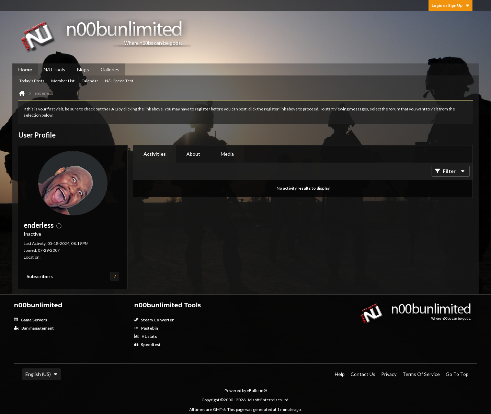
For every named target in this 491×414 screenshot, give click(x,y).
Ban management (34, 328)
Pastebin (146, 328)
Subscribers (39, 276)
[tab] (154, 154)
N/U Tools (54, 69)
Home (25, 69)
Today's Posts (31, 80)
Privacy (389, 374)
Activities (155, 154)
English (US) (41, 374)
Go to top (457, 374)
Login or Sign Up (450, 5)
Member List (63, 80)
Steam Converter (154, 319)
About (193, 154)
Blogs (83, 69)
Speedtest (147, 344)
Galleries (110, 69)
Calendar (89, 80)
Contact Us (363, 374)
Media (227, 154)
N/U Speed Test (119, 80)
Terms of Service (421, 374)
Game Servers (30, 319)
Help (340, 374)
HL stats (145, 336)
